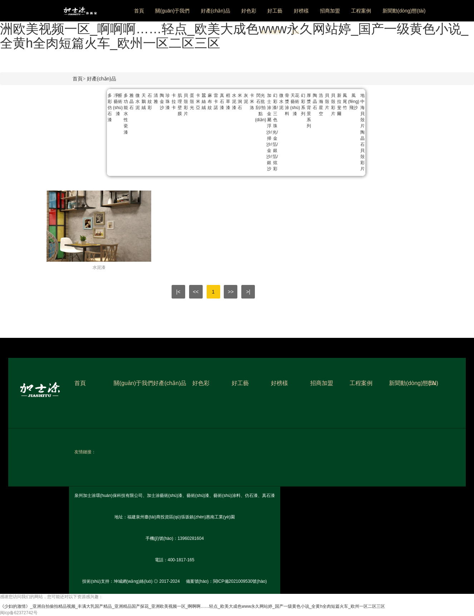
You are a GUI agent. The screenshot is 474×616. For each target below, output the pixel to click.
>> (230, 292)
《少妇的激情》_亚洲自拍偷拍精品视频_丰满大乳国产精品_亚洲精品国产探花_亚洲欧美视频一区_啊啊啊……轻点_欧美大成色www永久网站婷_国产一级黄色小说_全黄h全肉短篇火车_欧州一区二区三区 (234, 28)
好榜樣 (301, 11)
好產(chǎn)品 (215, 11)
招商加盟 (330, 11)
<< (195, 292)
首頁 (139, 11)
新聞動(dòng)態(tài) (404, 11)
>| (248, 292)
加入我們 (271, 32)
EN (295, 32)
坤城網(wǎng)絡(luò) (133, 581)
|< (178, 292)
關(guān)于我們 (172, 11)
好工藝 (274, 11)
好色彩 (248, 11)
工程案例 (361, 11)
